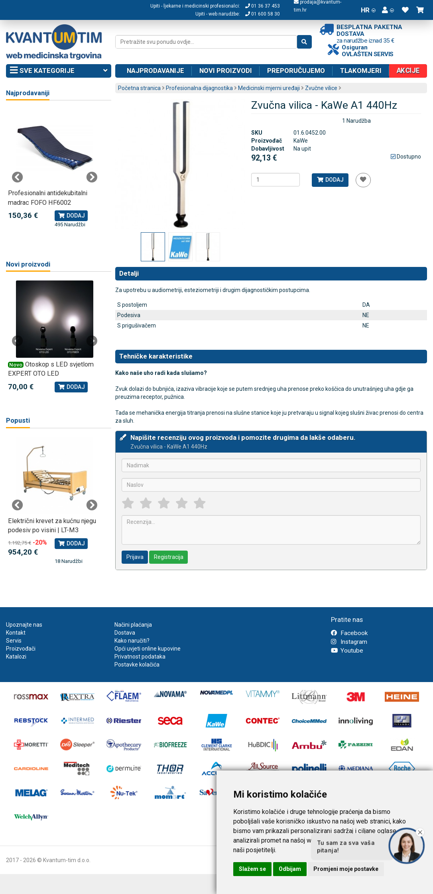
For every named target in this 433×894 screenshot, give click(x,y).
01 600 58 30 (262, 14)
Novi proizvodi (225, 70)
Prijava (135, 557)
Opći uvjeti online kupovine (147, 648)
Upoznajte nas (24, 624)
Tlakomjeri (361, 70)
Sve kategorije (58, 71)
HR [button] (368, 10)
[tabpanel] (54, 169)
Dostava (124, 632)
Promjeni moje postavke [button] (345, 869)
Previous (17, 177)
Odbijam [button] (290, 869)
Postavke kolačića (136, 664)
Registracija (168, 557)
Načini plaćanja (133, 624)
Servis (14, 640)
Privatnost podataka (139, 656)
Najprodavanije (155, 70)
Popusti (18, 420)
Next (91, 177)
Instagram (349, 641)
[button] (388, 10)
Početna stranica (139, 88)
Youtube (347, 650)
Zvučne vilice (321, 88)
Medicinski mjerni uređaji (269, 88)
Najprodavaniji (27, 93)
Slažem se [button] (252, 869)
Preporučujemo (296, 70)
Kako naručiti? (132, 640)
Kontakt (16, 632)
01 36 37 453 (262, 6)
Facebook (349, 633)
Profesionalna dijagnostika (199, 88)
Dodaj (330, 179)
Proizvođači (20, 648)
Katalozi (16, 656)
